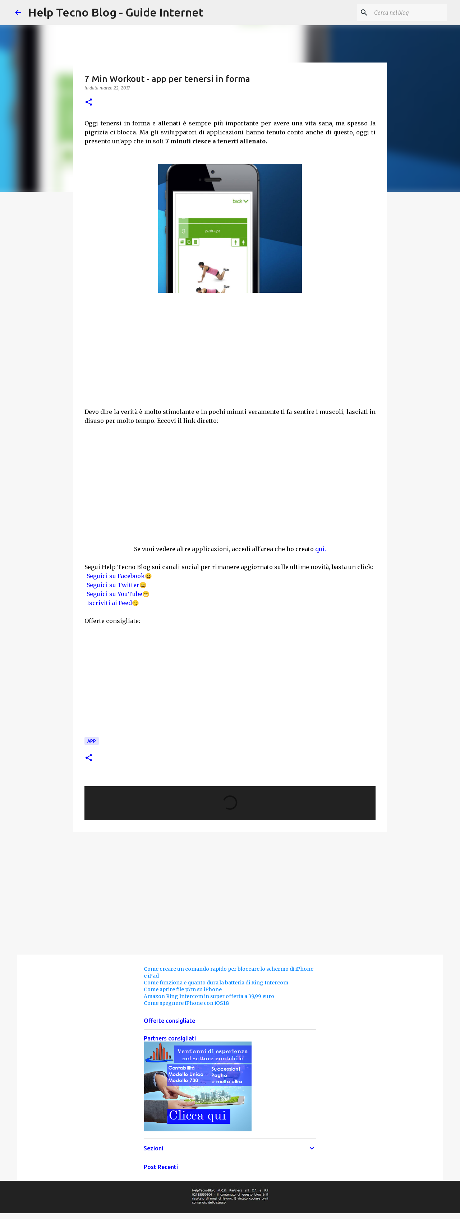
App (91, 741)
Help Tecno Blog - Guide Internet (115, 12)
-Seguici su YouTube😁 (117, 593)
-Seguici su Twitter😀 (115, 584)
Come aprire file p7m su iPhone (183, 989)
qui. (320, 549)
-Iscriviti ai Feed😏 (111, 602)
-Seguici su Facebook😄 (118, 576)
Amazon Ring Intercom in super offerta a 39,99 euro (209, 996)
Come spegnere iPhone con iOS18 (186, 1003)
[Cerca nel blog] (409, 12)
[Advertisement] (230, 354)
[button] (88, 102)
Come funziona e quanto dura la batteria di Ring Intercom (216, 982)
